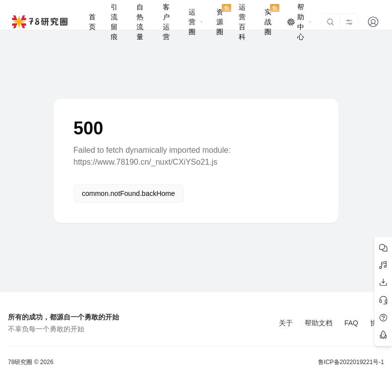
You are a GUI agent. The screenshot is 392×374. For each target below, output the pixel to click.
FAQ (351, 323)
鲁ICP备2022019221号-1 (351, 362)
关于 (286, 323)
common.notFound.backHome (128, 193)
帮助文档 (318, 323)
